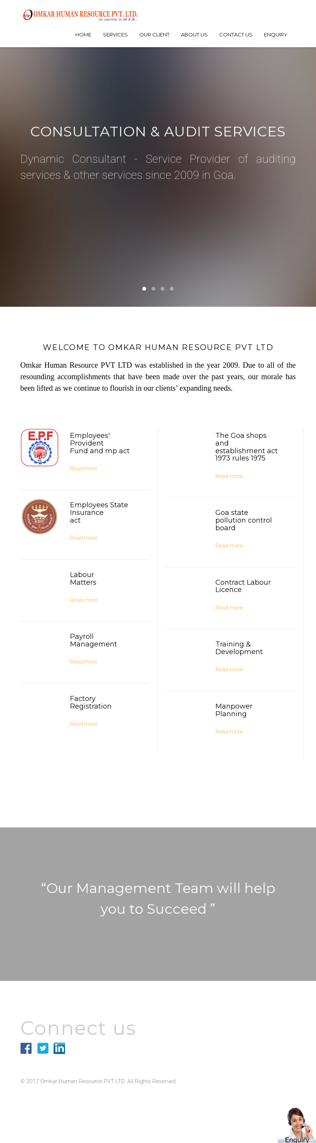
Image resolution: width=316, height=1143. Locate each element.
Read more (84, 468)
